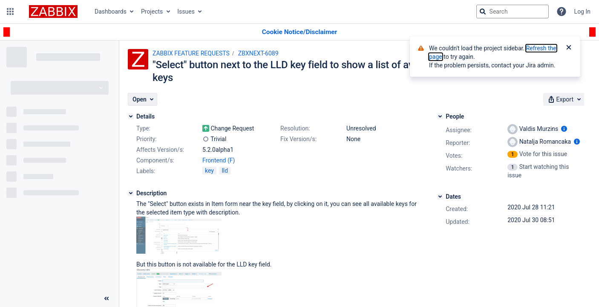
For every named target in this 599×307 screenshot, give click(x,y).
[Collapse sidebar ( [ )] (106, 298)
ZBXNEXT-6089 (258, 53)
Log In (582, 11)
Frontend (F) (218, 160)
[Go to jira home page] (53, 11)
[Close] (568, 48)
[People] (440, 116)
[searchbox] (512, 11)
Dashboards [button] (111, 11)
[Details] (131, 116)
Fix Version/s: (298, 139)
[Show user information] (564, 128)
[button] (10, 11)
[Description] (131, 193)
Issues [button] (186, 11)
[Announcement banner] (299, 32)
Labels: (145, 171)
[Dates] (440, 197)
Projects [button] (152, 11)
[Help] (561, 11)
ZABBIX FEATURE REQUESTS (191, 53)
